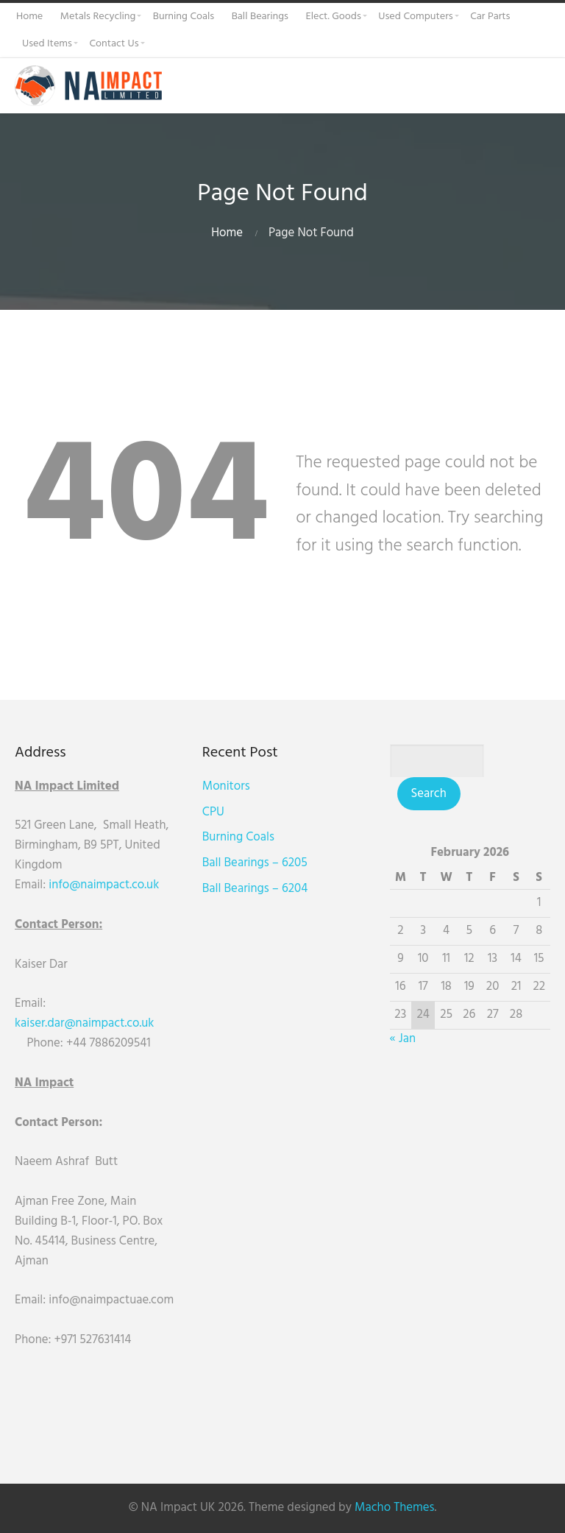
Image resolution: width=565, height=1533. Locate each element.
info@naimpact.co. (97, 885)
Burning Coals (238, 837)
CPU (213, 812)
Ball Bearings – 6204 (255, 889)
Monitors (226, 786)
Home (227, 233)
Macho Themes (394, 1508)
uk (152, 885)
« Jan (403, 1039)
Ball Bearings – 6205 (255, 863)
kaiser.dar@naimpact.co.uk (86, 1023)
